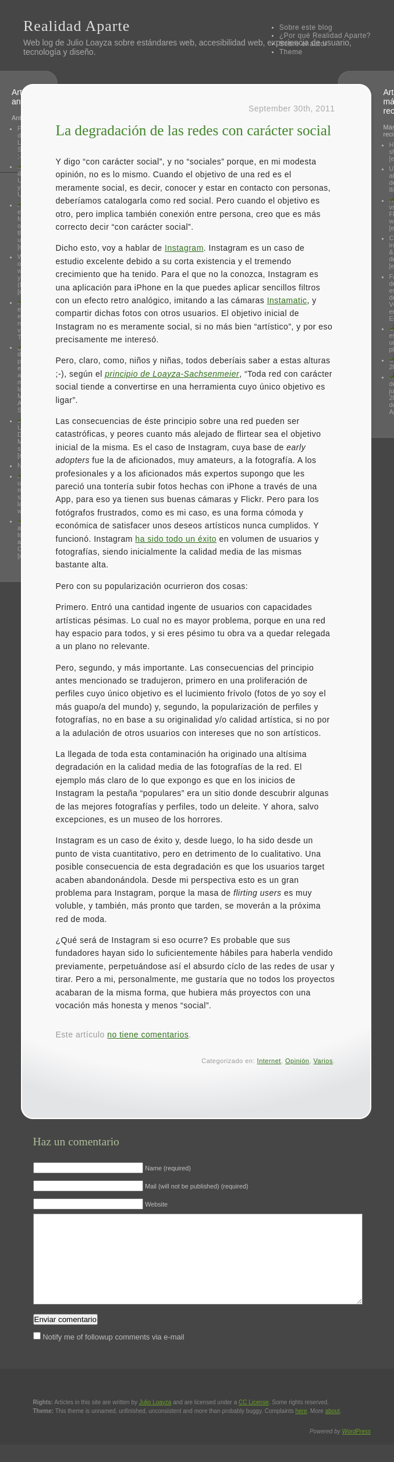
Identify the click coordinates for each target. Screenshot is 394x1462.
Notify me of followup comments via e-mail (113, 1354)
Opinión (297, 1060)
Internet (269, 1060)
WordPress (356, 1449)
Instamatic (287, 300)
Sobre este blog (306, 27)
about (332, 1428)
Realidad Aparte (76, 25)
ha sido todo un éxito (175, 539)
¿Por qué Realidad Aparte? (325, 35)
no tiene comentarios (148, 1034)
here (301, 1428)
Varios (323, 1060)
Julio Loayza (89, 42)
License (254, 1420)
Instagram (184, 248)
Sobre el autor (303, 44)
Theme (291, 52)
